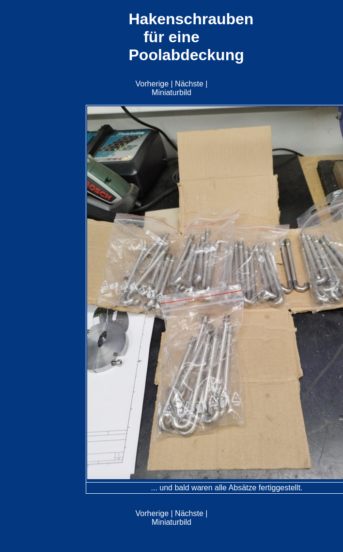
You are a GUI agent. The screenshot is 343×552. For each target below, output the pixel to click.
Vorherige (152, 84)
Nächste (189, 84)
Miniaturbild (171, 92)
